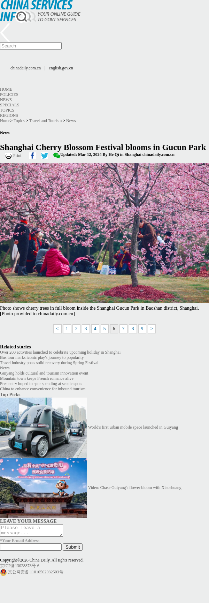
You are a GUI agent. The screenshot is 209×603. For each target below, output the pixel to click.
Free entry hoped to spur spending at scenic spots (41, 383)
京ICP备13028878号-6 (19, 567)
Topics (7, 110)
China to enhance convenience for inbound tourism (42, 388)
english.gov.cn (61, 68)
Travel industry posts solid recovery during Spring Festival (49, 362)
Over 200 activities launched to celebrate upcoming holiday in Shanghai (60, 352)
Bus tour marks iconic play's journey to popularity (42, 357)
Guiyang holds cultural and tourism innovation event (44, 373)
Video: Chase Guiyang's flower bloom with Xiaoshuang (134, 487)
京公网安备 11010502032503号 (35, 574)
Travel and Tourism (45, 120)
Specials (9, 105)
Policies (9, 94)
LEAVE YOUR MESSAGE (28, 521)
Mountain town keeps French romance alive (36, 378)
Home (6, 89)
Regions (9, 115)
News (6, 99)
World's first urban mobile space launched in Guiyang (133, 427)
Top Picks (10, 394)
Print (17, 155)
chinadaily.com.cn (25, 68)
